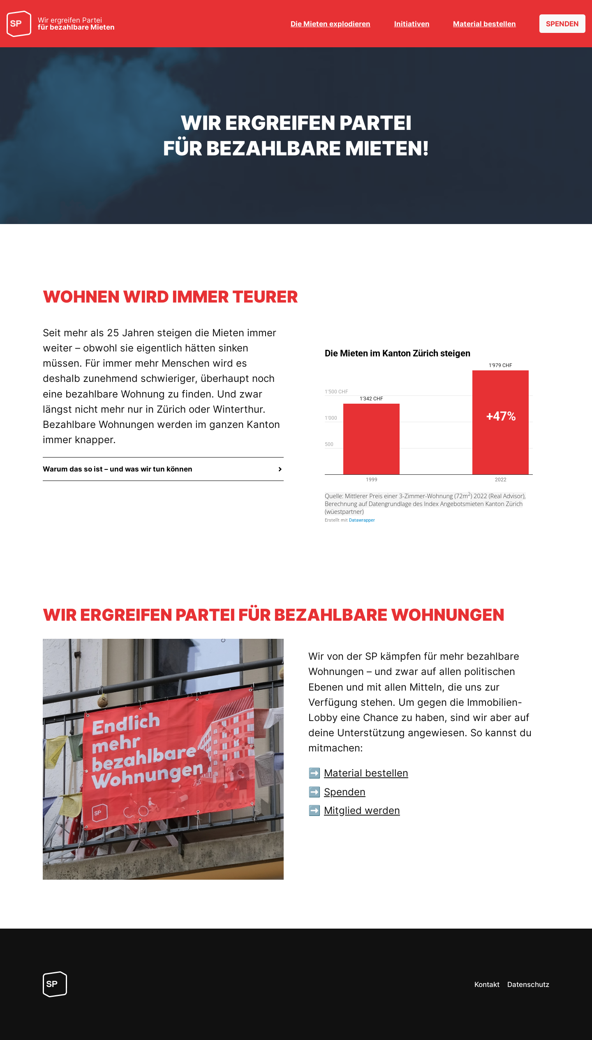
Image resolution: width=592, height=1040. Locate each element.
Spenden (344, 792)
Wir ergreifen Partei (76, 24)
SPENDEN (562, 24)
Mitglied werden (362, 810)
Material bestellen (366, 773)
